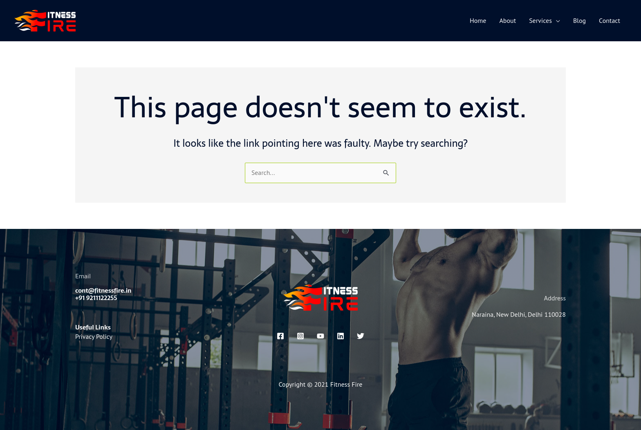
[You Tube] (320, 336)
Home (478, 20)
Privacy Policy (94, 336)
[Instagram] (300, 336)
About (508, 20)
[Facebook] (280, 336)
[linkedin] (340, 336)
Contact (609, 20)
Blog (579, 20)
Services (540, 20)
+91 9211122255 (96, 298)
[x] (360, 336)
